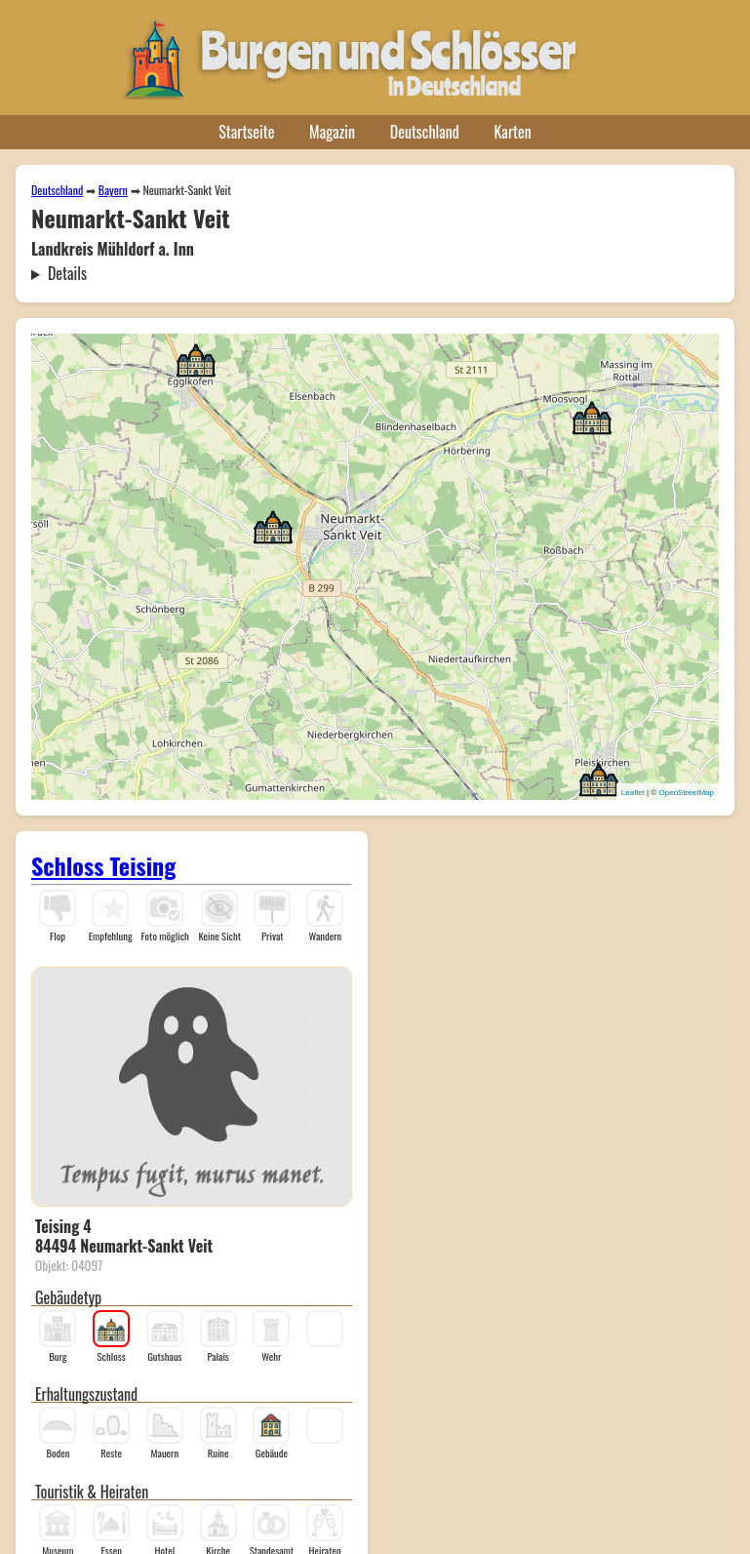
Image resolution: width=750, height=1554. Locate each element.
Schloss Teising (103, 865)
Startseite (246, 131)
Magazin (332, 131)
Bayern (113, 189)
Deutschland (424, 131)
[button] (273, 525)
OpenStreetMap (686, 792)
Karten (513, 131)
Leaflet (633, 792)
